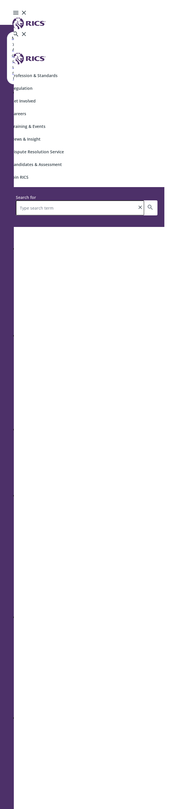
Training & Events (28, 126)
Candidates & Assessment (36, 164)
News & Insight (26, 139)
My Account (13, 58)
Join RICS (19, 177)
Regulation (22, 88)
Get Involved (23, 101)
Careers (18, 113)
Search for (26, 197)
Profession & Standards (34, 75)
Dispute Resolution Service (37, 151)
